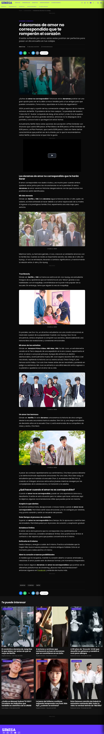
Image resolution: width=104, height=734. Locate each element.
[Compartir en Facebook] (20, 53)
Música (17, 2)
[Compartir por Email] (37, 53)
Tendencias (26, 2)
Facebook (41, 570)
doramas (22, 585)
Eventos (35, 2)
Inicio (20, 10)
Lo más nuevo (56, 2)
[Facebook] (82, 2)
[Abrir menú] (101, 2)
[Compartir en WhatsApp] (25, 53)
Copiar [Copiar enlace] (44, 53)
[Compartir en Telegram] (33, 53)
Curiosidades (44, 2)
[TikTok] (93, 2)
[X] (87, 2)
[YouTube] (90, 2)
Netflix (38, 585)
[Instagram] (84, 2)
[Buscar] (97, 2)
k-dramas (31, 585)
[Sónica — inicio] (6, 3)
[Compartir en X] (29, 53)
